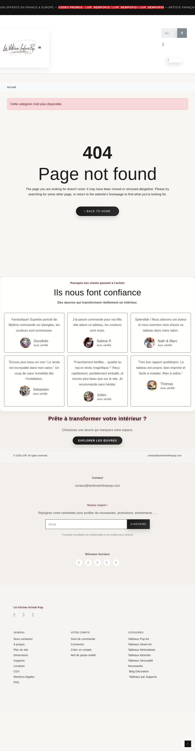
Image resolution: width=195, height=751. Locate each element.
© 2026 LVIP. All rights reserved (30, 455)
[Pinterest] (116, 562)
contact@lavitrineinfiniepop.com (164, 455)
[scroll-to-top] (188, 744)
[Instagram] (88, 562)
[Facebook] (79, 562)
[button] (39, 47)
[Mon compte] (163, 44)
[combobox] (167, 33)
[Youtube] (107, 562)
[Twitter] (97, 562)
